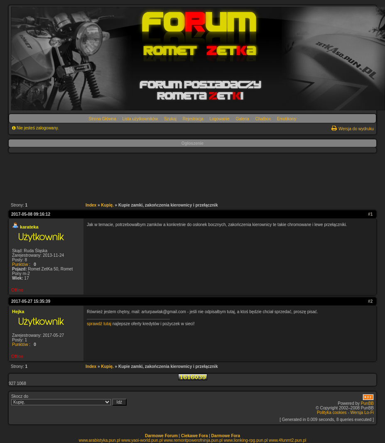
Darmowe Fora (225, 435)
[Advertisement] (188, 176)
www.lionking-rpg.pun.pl (246, 440)
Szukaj (170, 119)
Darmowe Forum (161, 435)
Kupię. (107, 205)
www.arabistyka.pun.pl (99, 440)
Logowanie (220, 119)
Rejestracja (193, 119)
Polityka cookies (332, 412)
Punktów (20, 264)
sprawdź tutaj (99, 323)
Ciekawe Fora (194, 435)
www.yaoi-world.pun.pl (142, 440)
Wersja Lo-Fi (362, 412)
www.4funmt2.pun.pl (287, 440)
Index (91, 205)
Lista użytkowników (140, 119)
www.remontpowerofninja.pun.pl (193, 440)
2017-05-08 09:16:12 (30, 214)
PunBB (367, 403)
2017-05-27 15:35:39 (30, 301)
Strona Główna (102, 119)
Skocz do (69, 400)
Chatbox (263, 119)
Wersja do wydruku (356, 129)
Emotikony (287, 119)
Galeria (242, 119)
